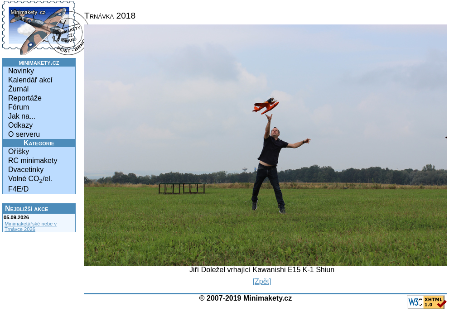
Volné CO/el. (30, 179)
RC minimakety (32, 160)
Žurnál (18, 89)
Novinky (21, 71)
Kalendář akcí (30, 80)
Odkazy (20, 125)
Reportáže (25, 98)
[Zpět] (262, 281)
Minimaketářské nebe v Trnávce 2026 (31, 226)
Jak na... (21, 116)
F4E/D (18, 189)
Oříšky (18, 151)
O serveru (24, 134)
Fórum (18, 107)
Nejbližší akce (26, 208)
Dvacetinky (25, 169)
